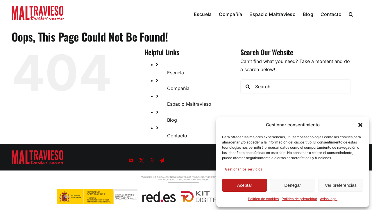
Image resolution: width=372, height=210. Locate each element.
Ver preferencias (341, 185)
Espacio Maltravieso (189, 104)
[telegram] (162, 160)
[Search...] (295, 86)
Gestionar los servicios (243, 169)
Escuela (175, 73)
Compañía (178, 88)
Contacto (177, 136)
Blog (172, 120)
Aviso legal (328, 199)
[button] (360, 125)
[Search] (247, 86)
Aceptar (244, 185)
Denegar (292, 185)
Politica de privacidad (299, 199)
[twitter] (141, 160)
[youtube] (131, 160)
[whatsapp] (152, 160)
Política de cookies (263, 199)
